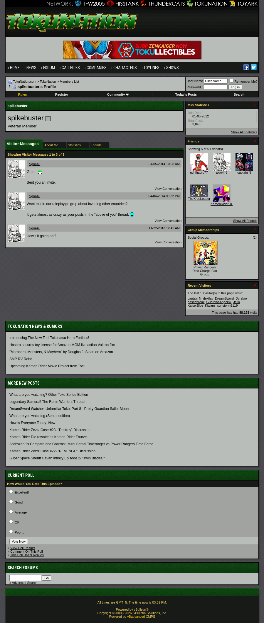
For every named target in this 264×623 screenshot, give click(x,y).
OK (17, 522)
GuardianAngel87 (219, 302)
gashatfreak (196, 302)
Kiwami (210, 305)
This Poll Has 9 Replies (27, 555)
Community (118, 94)
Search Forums (23, 567)
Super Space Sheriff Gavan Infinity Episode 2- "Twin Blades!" (57, 458)
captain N (244, 172)
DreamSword (224, 298)
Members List (69, 81)
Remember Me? (244, 81)
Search (239, 94)
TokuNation (48, 81)
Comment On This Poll (26, 551)
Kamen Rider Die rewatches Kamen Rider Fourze (48, 437)
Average (21, 512)
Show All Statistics (244, 132)
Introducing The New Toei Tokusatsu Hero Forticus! (49, 338)
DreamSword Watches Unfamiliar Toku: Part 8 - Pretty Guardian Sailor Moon (69, 409)
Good (19, 502)
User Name (195, 81)
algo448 (34, 164)
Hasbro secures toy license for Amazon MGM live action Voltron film (62, 345)
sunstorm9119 (227, 305)
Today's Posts (186, 94)
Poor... (19, 532)
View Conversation (168, 188)
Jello (236, 302)
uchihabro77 (199, 172)
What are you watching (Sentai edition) (39, 416)
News (31, 67)
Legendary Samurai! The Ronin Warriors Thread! (47, 402)
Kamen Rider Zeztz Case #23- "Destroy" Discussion (49, 430)
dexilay (208, 298)
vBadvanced (136, 616)
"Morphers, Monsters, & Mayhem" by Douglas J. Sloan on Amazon (61, 352)
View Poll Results (22, 548)
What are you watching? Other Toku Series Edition (48, 395)
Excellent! (22, 492)
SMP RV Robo (20, 359)
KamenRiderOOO (223, 204)
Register (61, 94)
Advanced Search (25, 582)
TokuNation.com (24, 81)
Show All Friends (245, 220)
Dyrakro (241, 298)
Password (194, 87)
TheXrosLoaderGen (202, 198)
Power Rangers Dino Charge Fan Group (204, 270)
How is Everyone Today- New (32, 423)
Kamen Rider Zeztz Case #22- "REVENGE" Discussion (52, 451)
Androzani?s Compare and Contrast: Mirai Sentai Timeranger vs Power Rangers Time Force (81, 444)
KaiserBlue (195, 305)
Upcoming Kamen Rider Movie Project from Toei (47, 366)
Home (15, 67)
